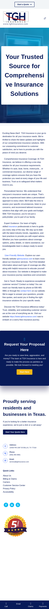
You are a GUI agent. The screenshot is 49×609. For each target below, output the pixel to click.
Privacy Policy (9, 489)
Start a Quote (24, 4)
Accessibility (8, 492)
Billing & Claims (10, 479)
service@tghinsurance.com (19, 462)
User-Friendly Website (14, 255)
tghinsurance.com (24, 259)
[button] (24, 372)
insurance (13, 226)
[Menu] (45, 18)
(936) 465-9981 (14, 455)
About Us (7, 476)
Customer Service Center (14, 485)
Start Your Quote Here (15, 432)
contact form (25, 291)
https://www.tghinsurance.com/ (23, 317)
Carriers (6, 482)
